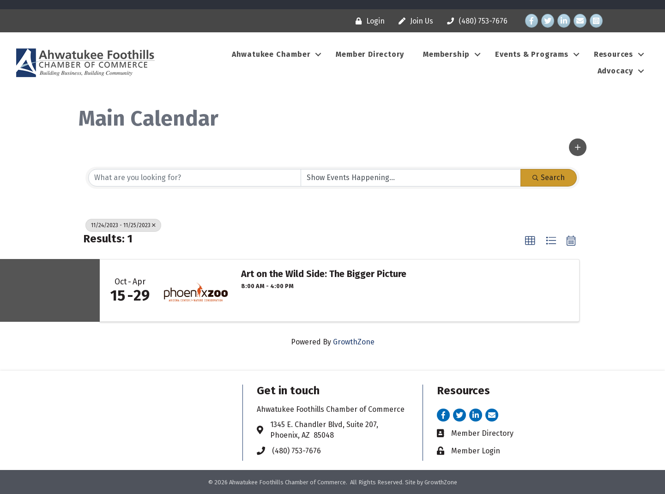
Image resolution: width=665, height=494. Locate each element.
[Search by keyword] (194, 178)
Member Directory (370, 54)
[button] (577, 147)
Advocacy (615, 70)
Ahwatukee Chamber (271, 54)
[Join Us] (413, 21)
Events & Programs (531, 54)
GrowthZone (354, 341)
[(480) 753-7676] (475, 21)
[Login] (368, 21)
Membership (446, 54)
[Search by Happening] (411, 178)
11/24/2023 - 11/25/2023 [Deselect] (123, 225)
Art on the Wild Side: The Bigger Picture (323, 274)
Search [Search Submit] (548, 177)
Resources (613, 54)
